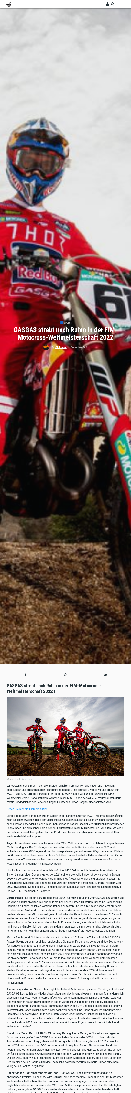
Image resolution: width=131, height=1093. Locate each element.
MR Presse (61, 347)
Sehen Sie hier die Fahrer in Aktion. (27, 809)
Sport (66, 322)
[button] (26, 674)
